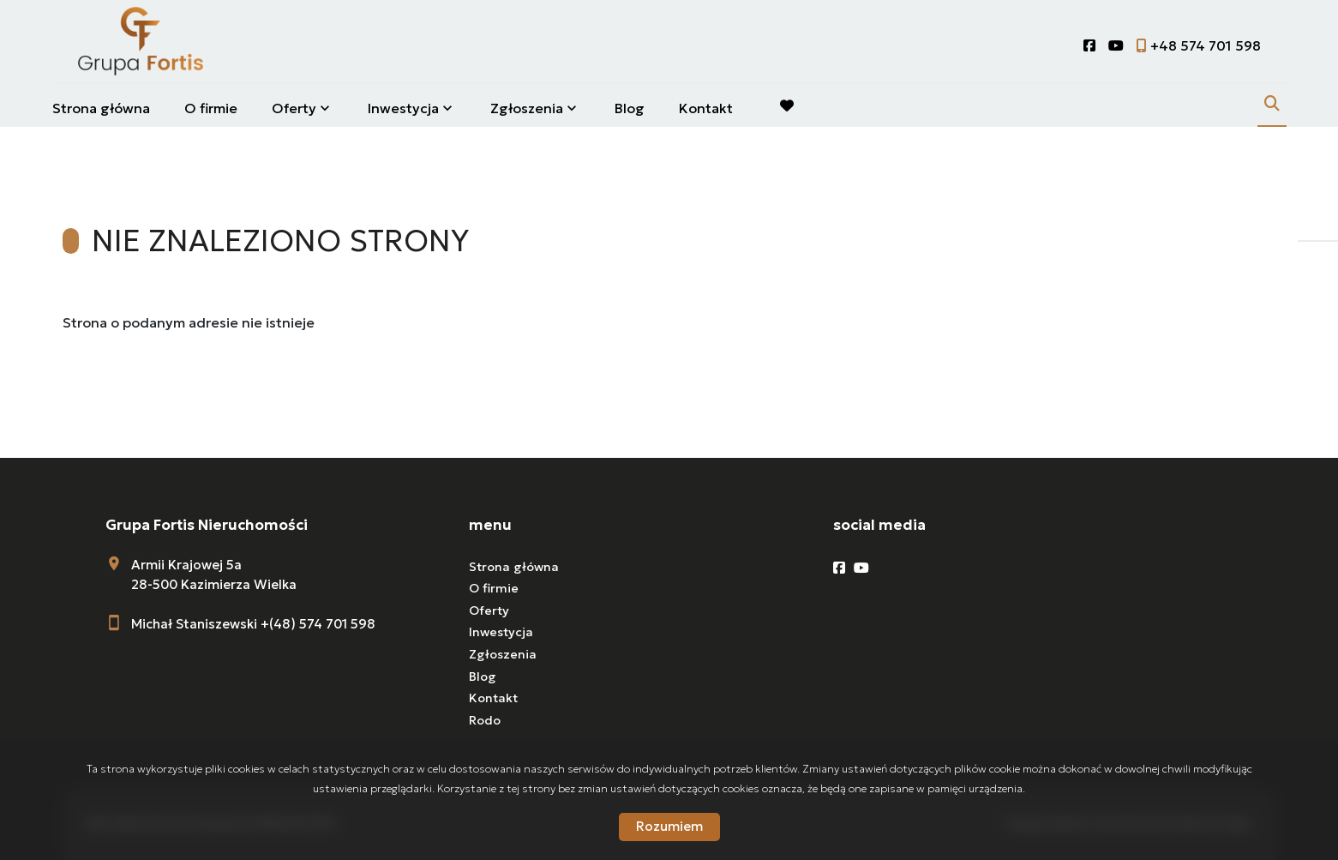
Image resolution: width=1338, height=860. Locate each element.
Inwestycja (403, 108)
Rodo (485, 720)
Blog (630, 108)
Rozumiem (669, 826)
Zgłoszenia (526, 108)
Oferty (294, 108)
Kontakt (706, 108)
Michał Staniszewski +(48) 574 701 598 (253, 624)
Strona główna (101, 108)
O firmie (210, 108)
